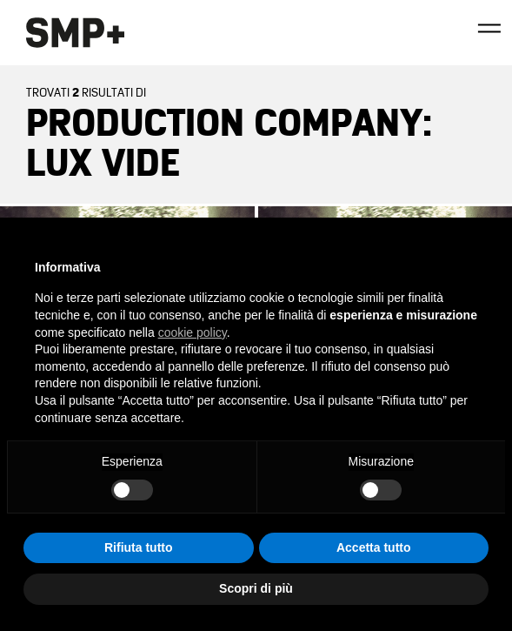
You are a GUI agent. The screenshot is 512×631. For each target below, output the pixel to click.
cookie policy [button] (192, 332)
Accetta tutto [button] (373, 547)
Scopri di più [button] (256, 588)
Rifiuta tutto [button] (138, 547)
